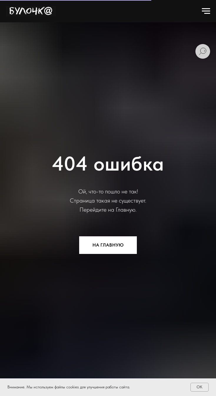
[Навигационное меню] (206, 11)
